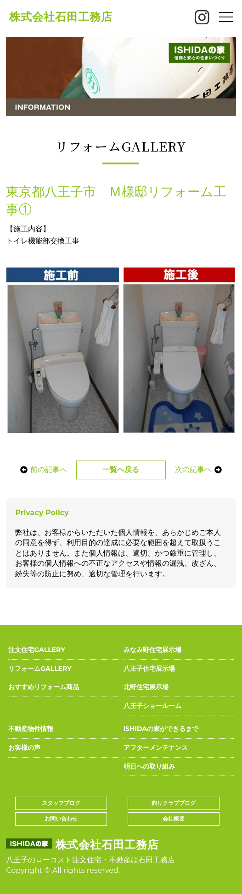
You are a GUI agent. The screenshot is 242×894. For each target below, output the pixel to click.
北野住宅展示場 (146, 687)
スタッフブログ (61, 802)
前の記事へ (41, 469)
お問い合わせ (61, 818)
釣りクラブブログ (174, 802)
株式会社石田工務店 (61, 16)
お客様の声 (24, 747)
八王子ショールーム (152, 706)
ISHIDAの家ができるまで (161, 729)
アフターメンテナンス (156, 747)
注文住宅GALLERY (36, 650)
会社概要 (174, 818)
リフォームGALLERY (39, 668)
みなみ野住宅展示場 (152, 650)
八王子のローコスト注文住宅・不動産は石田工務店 (90, 859)
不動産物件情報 (30, 729)
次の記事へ (199, 469)
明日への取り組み (149, 766)
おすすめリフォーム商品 (43, 687)
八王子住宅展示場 (149, 668)
